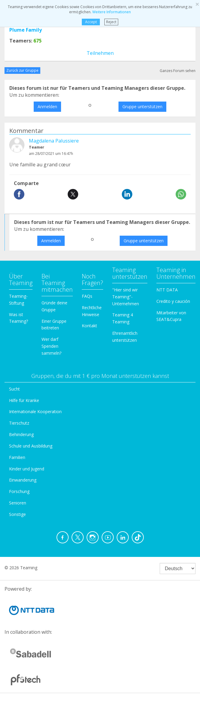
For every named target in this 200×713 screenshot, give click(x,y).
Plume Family (25, 30)
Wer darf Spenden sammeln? (51, 346)
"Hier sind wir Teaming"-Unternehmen (125, 296)
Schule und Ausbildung (30, 446)
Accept (91, 21)
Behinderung (21, 434)
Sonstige (17, 514)
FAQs (87, 296)
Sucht (14, 389)
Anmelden (47, 106)
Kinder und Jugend (26, 469)
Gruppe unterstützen (142, 106)
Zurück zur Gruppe (22, 70)
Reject (111, 21)
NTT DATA (167, 290)
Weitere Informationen (111, 11)
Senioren (17, 503)
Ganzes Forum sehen (177, 70)
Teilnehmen (100, 53)
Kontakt (89, 325)
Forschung (19, 491)
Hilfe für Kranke (24, 400)
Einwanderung (22, 480)
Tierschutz (19, 423)
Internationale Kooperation (35, 411)
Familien (17, 457)
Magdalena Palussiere (54, 140)
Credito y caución (173, 301)
